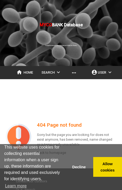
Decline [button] (79, 167)
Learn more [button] (16, 186)
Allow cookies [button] (108, 167)
